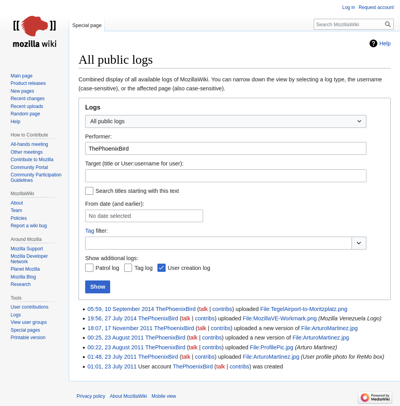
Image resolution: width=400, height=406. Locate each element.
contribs (222, 309)
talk (203, 309)
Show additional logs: (111, 258)
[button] (359, 243)
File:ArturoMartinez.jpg (329, 328)
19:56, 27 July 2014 (112, 318)
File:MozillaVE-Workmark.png (279, 318)
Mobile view (164, 396)
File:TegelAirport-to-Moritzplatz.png (303, 309)
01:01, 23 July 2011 (112, 366)
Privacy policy (91, 396)
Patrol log (108, 268)
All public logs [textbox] (107, 121)
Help (385, 43)
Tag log (143, 268)
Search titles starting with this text (137, 191)
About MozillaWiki (128, 396)
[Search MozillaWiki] (354, 24)
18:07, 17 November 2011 (120, 328)
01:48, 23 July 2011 (112, 357)
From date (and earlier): (114, 204)
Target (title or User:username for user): (134, 163)
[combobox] (225, 121)
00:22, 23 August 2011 (116, 347)
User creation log (189, 268)
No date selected (110, 216)
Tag (89, 231)
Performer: (98, 136)
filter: (96, 231)
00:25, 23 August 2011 (116, 337)
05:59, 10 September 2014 (121, 309)
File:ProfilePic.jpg (271, 347)
